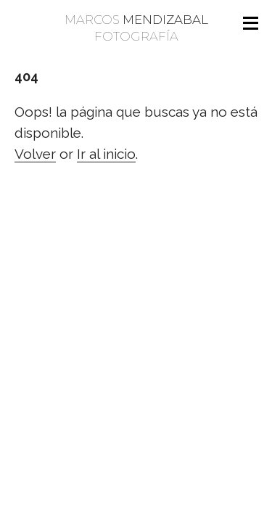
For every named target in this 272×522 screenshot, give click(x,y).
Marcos (136, 28)
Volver (35, 154)
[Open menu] (250, 23)
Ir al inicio (106, 154)
